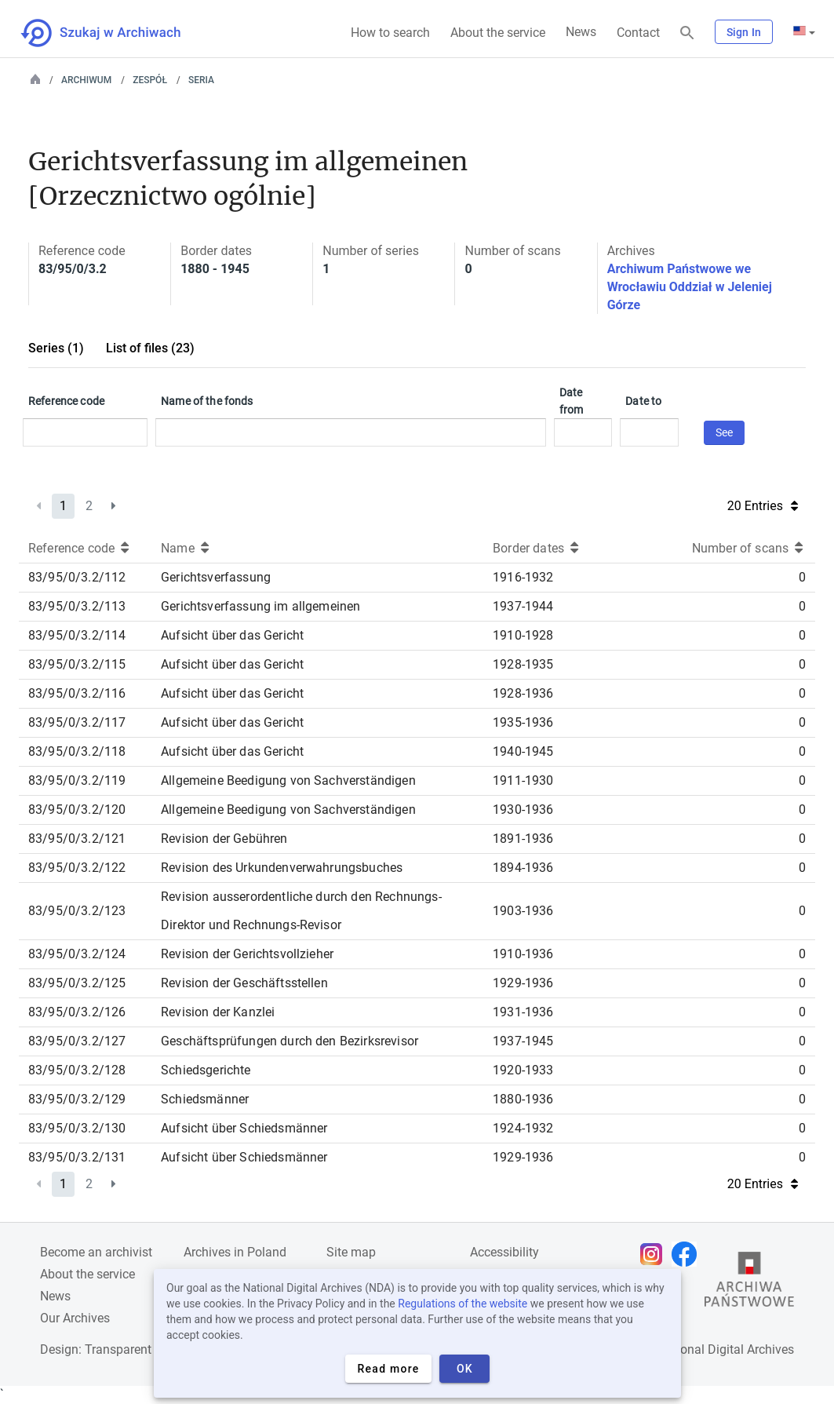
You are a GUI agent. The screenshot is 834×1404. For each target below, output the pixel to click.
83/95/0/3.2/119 (77, 780)
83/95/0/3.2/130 (77, 1128)
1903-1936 (523, 910)
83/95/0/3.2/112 (77, 577)
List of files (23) (150, 348)
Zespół (150, 80)
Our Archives (75, 1318)
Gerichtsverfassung (216, 577)
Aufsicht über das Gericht (232, 635)
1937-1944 (523, 606)
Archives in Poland (235, 1252)
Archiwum (86, 80)
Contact (638, 32)
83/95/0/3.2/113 (77, 606)
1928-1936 (523, 693)
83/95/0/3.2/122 (77, 867)
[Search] (687, 33)
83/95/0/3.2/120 (77, 809)
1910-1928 (523, 635)
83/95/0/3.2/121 (77, 838)
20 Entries (762, 505)
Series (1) (56, 348)
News (581, 31)
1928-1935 (523, 664)
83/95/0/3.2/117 (77, 722)
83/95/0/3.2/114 (77, 635)
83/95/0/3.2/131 (77, 1157)
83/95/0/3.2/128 (77, 1070)
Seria (201, 80)
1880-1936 (523, 1099)
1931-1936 (523, 1012)
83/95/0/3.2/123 (77, 910)
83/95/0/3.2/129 (77, 1099)
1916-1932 (523, 577)
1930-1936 (523, 809)
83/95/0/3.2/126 (77, 1012)
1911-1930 (523, 780)
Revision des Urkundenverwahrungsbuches (281, 867)
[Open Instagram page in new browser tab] (655, 1254)
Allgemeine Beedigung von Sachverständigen (288, 780)
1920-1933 (523, 1070)
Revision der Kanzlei (218, 1012)
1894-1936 (523, 867)
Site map (351, 1252)
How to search (390, 32)
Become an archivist (96, 1252)
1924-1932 (523, 1128)
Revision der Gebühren (224, 838)
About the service (497, 32)
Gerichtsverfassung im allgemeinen (260, 606)
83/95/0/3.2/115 (77, 664)
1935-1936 (523, 722)
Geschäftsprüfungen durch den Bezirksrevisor (289, 1041)
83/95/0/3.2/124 (77, 953)
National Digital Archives (725, 1349)
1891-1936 (523, 838)
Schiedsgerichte (205, 1070)
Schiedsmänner (205, 1099)
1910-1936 (523, 953)
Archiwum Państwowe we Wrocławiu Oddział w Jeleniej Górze (689, 286)
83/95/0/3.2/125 (77, 983)
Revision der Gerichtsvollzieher (247, 953)
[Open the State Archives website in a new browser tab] (749, 1283)
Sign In (744, 32)
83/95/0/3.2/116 (77, 693)
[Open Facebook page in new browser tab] (688, 1254)
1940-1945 (523, 751)
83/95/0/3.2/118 (77, 751)
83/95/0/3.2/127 (77, 1041)
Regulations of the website (462, 1303)
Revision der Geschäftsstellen (244, 983)
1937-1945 (523, 1041)
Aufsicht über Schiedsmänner (244, 1128)
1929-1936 (523, 983)
